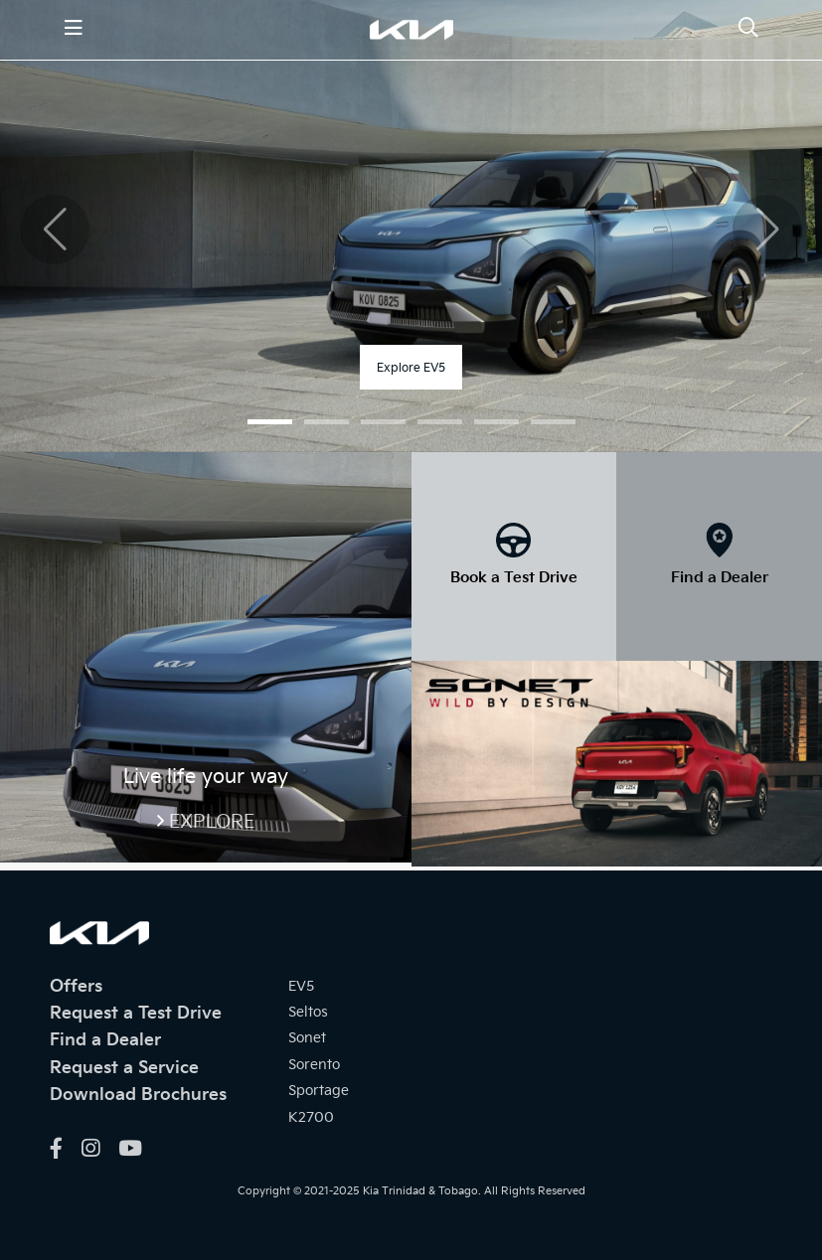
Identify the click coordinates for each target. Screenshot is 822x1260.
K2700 (311, 1117)
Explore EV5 (411, 368)
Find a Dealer (719, 577)
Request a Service (124, 1068)
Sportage (318, 1090)
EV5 (301, 986)
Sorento (314, 1064)
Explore (211, 822)
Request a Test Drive (136, 1014)
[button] (269, 421)
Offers (76, 987)
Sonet (307, 1037)
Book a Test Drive (513, 577)
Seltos (308, 1012)
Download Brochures (138, 1095)
